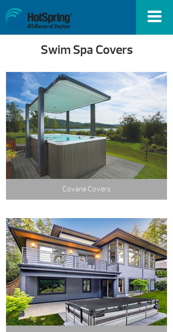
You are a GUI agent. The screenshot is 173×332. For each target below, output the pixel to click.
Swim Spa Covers (38, 18)
